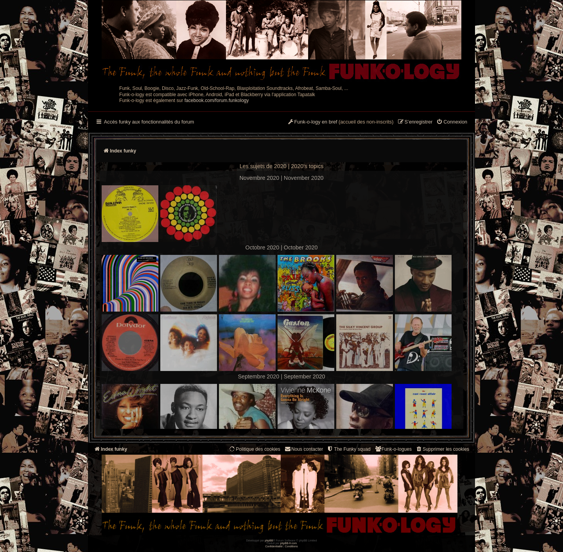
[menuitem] (451, 122)
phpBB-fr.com (288, 543)
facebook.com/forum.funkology (217, 100)
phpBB (269, 540)
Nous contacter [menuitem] (303, 449)
